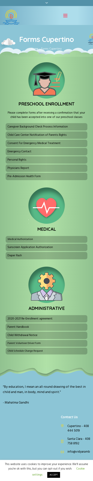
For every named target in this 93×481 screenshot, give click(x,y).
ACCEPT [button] (54, 475)
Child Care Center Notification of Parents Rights (37, 135)
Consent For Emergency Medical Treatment (34, 143)
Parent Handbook (18, 327)
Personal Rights (17, 160)
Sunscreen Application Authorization (30, 247)
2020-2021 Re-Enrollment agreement (30, 318)
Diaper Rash (15, 255)
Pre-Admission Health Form (24, 176)
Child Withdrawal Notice (22, 335)
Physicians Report (18, 168)
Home (34, 49)
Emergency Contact (19, 151)
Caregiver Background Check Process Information (38, 126)
